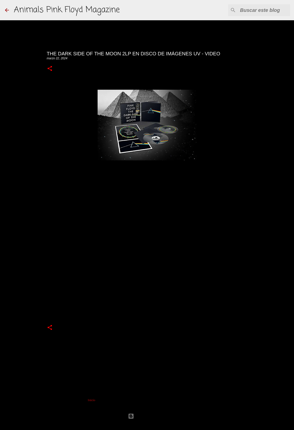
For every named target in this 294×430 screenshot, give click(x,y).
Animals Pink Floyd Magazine (67, 10)
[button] (50, 68)
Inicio (91, 400)
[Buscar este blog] (264, 10)
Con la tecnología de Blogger (147, 416)
